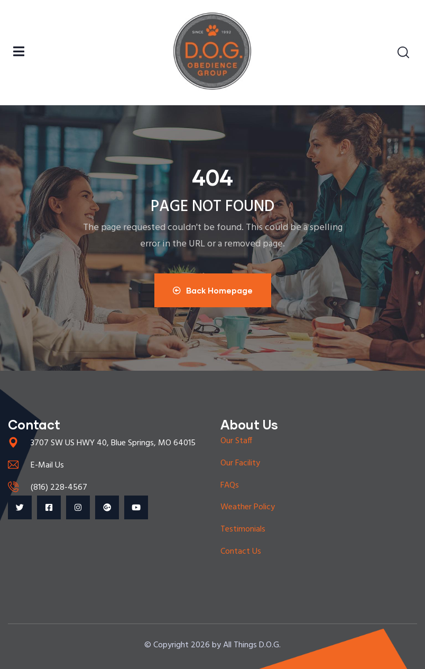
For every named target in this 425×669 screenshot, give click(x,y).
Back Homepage (213, 290)
